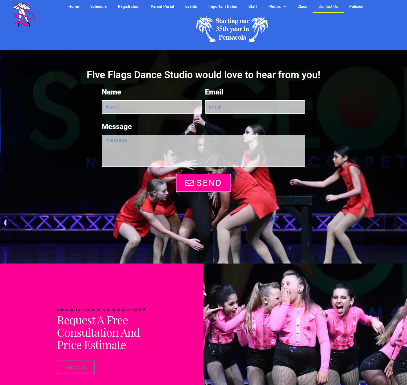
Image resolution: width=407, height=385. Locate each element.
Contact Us (328, 6)
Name (111, 92)
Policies (356, 6)
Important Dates (223, 6)
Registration (128, 6)
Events (191, 6)
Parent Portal (162, 6)
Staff (252, 6)
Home (73, 6)
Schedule (98, 6)
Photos (277, 6)
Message (117, 126)
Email (214, 92)
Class (302, 6)
